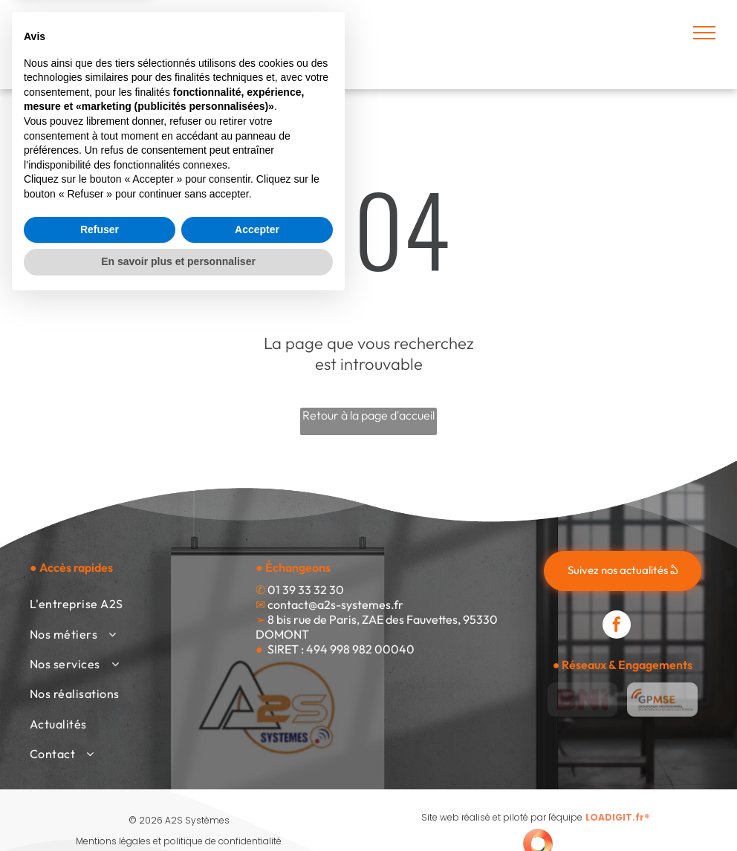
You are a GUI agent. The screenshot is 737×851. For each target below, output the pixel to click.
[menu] (704, 32)
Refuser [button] (99, 778)
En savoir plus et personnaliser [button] (178, 810)
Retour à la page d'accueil (368, 415)
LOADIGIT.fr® (617, 817)
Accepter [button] (257, 778)
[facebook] (617, 626)
